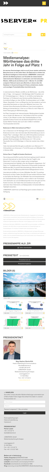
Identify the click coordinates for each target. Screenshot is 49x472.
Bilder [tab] (10, 49)
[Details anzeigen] (44, 298)
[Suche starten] (29, 34)
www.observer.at (24, 380)
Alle (5, 43)
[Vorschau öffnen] (24, 285)
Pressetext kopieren (24, 264)
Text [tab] (5, 49)
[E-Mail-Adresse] (24, 401)
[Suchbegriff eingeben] (17, 34)
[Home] (5, 3)
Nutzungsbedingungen (11, 418)
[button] (43, 34)
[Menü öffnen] (44, 3)
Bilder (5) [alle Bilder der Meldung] (9, 270)
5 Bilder (15, 53)
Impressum (7, 422)
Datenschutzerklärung (11, 420)
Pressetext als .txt (24, 260)
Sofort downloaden (24, 247)
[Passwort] (24, 405)
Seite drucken (10, 199)
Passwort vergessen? (11, 409)
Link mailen (42, 199)
